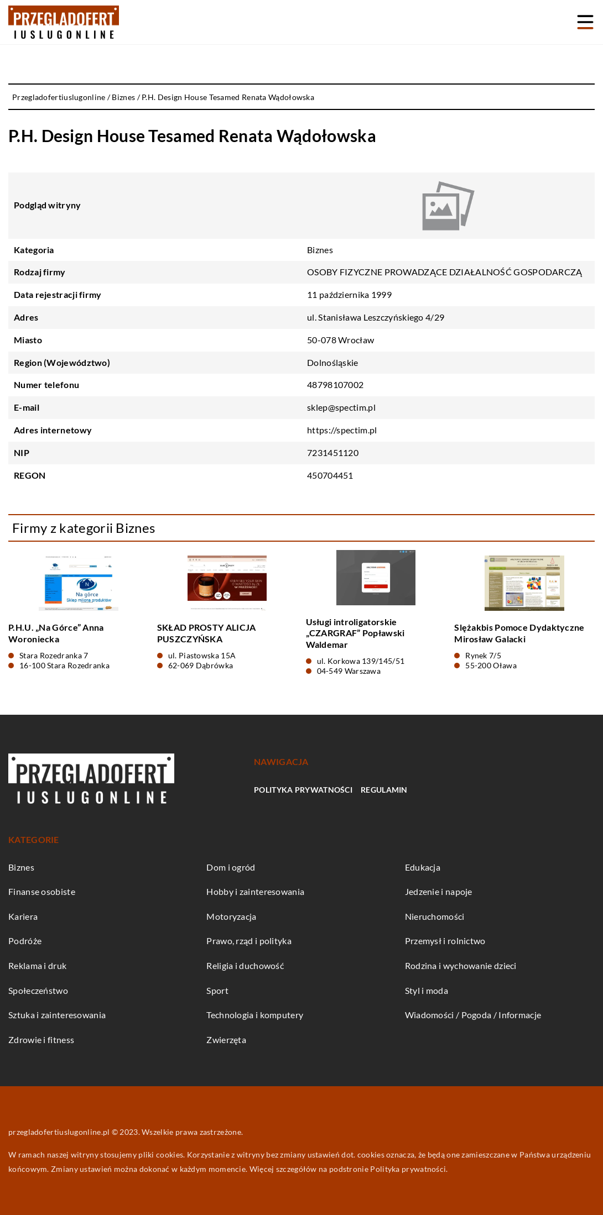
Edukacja (422, 867)
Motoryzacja (231, 916)
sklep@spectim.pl (341, 407)
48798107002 (335, 384)
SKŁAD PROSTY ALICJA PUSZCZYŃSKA (206, 633)
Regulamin (384, 789)
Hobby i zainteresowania (255, 891)
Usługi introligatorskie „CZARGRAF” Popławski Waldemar (355, 633)
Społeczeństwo (38, 990)
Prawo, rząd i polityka (249, 940)
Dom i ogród (230, 867)
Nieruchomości (435, 916)
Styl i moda (426, 990)
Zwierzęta (226, 1039)
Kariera (23, 916)
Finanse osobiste (41, 891)
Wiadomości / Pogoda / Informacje (473, 1014)
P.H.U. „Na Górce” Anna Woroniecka (56, 633)
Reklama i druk (37, 965)
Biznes (320, 249)
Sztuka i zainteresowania (57, 1014)
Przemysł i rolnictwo (445, 940)
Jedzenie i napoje (438, 891)
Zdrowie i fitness (41, 1039)
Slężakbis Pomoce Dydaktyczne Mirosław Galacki (519, 633)
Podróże (24, 940)
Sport (217, 990)
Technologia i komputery (254, 1014)
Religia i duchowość (245, 965)
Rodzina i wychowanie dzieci (461, 965)
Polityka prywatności (303, 789)
